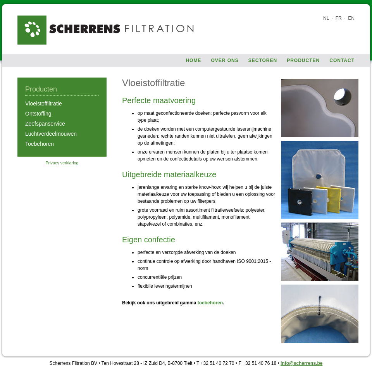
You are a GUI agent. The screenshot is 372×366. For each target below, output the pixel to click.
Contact (342, 60)
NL (326, 18)
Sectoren (262, 60)
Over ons (224, 60)
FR (339, 18)
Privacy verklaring (61, 163)
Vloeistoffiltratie (43, 103)
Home (193, 60)
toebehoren (210, 303)
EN (351, 18)
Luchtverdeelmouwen (51, 134)
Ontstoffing (38, 113)
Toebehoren (39, 144)
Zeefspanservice (45, 124)
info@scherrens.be (301, 363)
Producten (303, 60)
